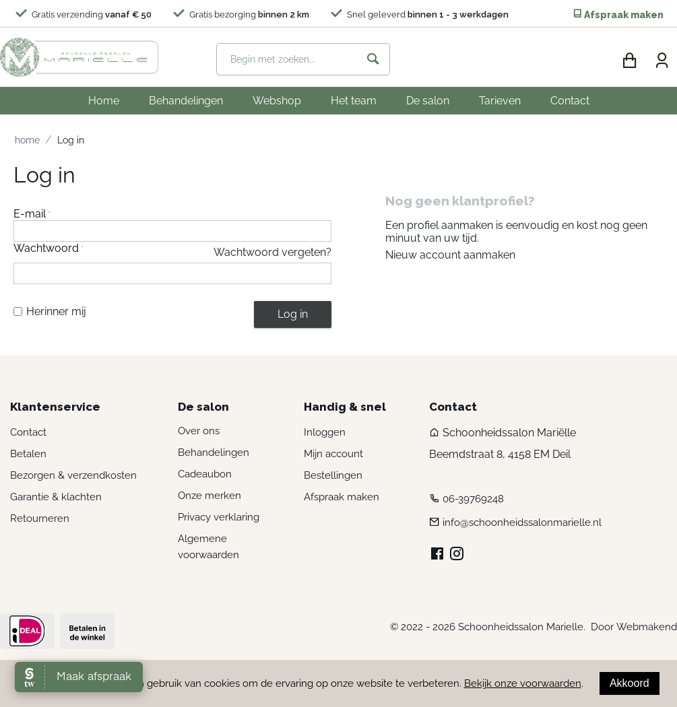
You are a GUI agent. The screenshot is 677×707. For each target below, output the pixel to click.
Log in (293, 314)
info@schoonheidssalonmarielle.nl (522, 522)
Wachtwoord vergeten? (272, 252)
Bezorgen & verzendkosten (73, 475)
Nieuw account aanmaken (450, 254)
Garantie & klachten (56, 497)
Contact (569, 100)
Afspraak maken (618, 14)
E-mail (29, 213)
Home (103, 100)
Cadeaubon (205, 474)
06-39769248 (473, 499)
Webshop (277, 100)
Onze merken (209, 496)
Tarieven (500, 100)
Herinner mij (49, 311)
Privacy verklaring (218, 517)
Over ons (199, 431)
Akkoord (629, 683)
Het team (354, 100)
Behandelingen (186, 100)
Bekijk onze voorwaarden (522, 683)
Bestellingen (333, 475)
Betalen (28, 454)
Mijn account (333, 454)
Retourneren (39, 518)
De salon (427, 100)
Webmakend (646, 627)
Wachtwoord (46, 248)
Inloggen (325, 432)
